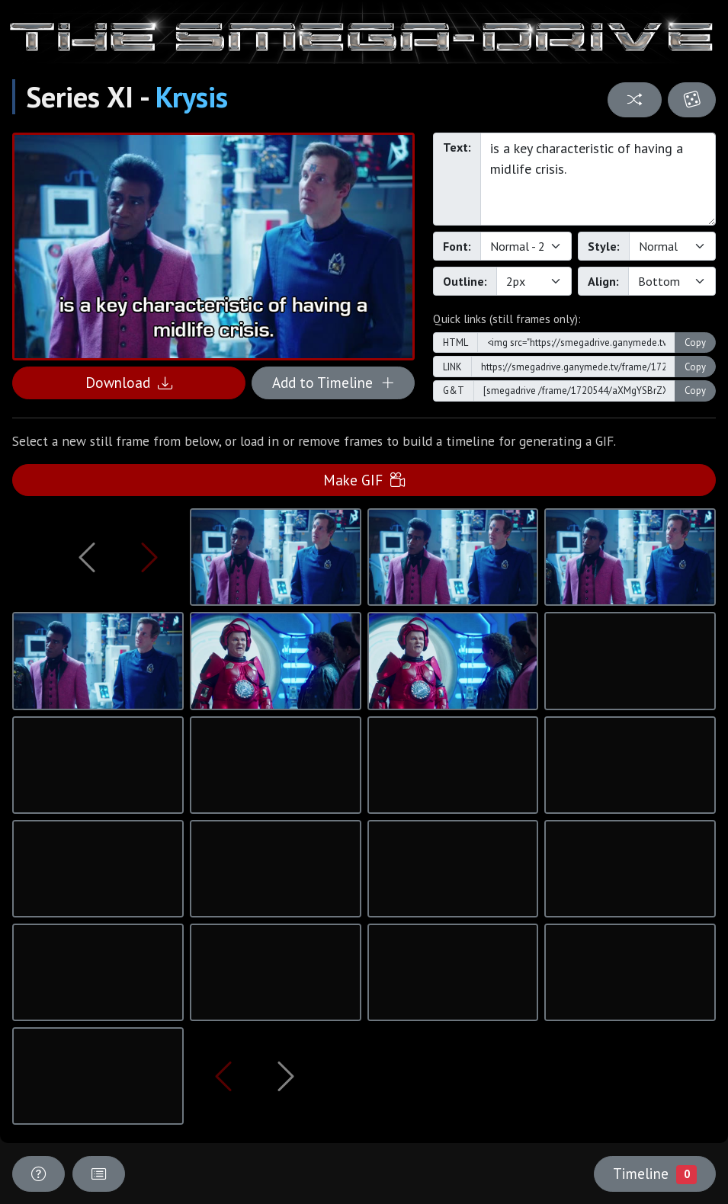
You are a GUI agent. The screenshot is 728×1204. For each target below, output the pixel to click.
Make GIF (364, 479)
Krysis (192, 97)
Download (128, 382)
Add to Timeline (333, 382)
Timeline (655, 1173)
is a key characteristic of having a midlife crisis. (598, 179)
